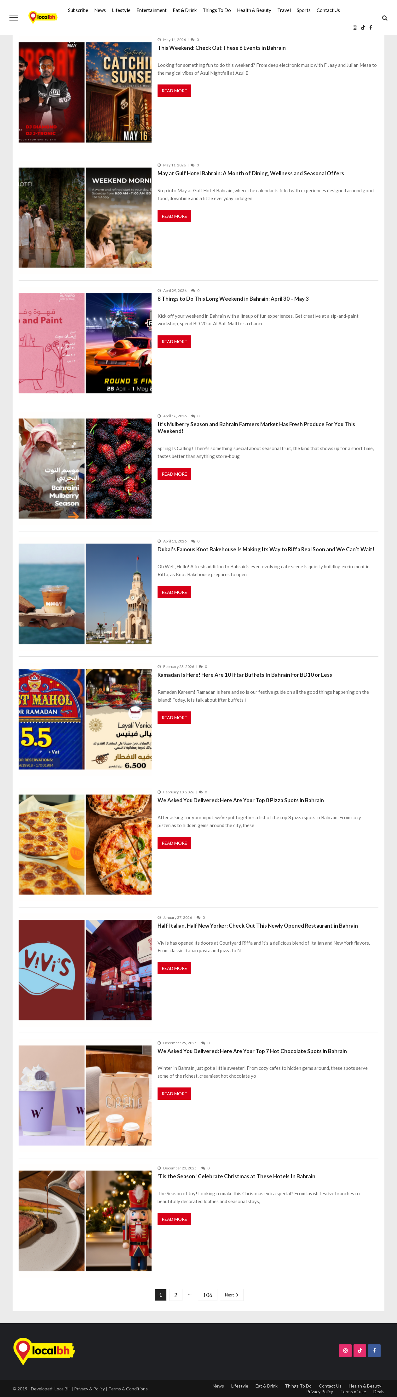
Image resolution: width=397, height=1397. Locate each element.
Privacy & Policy (89, 1388)
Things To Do (217, 10)
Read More (174, 90)
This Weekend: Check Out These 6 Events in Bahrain (222, 47)
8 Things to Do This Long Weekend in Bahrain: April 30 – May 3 (233, 298)
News (100, 10)
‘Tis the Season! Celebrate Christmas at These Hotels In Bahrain (236, 1176)
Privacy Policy (319, 1391)
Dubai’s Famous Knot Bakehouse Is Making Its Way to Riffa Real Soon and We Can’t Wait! (266, 549)
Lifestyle (121, 10)
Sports (304, 10)
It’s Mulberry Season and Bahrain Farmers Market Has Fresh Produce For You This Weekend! (256, 428)
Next (229, 1294)
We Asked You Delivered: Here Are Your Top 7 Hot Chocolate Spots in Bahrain (252, 1051)
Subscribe (78, 10)
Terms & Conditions (128, 1388)
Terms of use (353, 1391)
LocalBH (63, 1388)
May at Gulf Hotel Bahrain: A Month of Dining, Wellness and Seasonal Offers (251, 173)
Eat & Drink (185, 10)
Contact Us (328, 10)
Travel (284, 10)
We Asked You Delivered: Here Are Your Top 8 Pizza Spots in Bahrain (241, 800)
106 (207, 1295)
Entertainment (151, 10)
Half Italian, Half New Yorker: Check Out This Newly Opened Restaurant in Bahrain (258, 925)
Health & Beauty (254, 10)
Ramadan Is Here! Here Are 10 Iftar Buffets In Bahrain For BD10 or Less (245, 674)
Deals (378, 1391)
